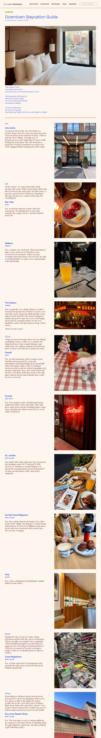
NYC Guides (56, 4)
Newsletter (73, 4)
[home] (16, 4)
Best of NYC (34, 4)
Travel (64, 4)
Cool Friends (44, 4)
